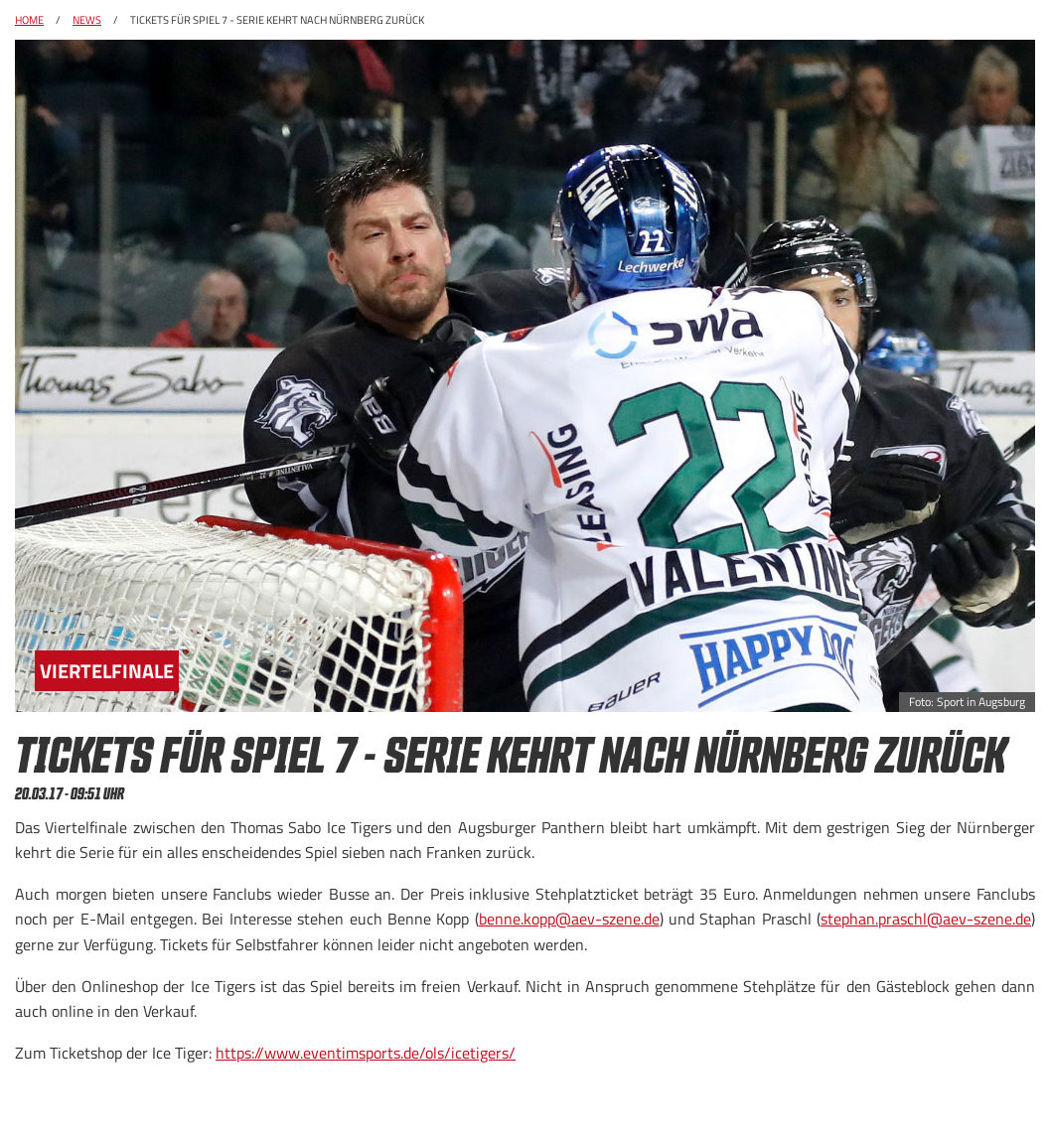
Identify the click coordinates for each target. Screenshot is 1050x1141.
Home (29, 20)
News (87, 20)
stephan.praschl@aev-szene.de (926, 918)
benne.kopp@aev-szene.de (569, 918)
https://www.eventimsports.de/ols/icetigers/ (366, 1053)
